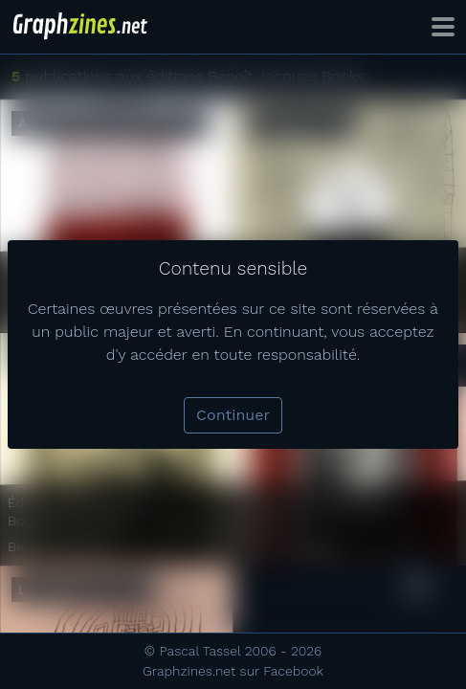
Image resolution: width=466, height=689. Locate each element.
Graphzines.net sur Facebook (233, 670)
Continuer (233, 415)
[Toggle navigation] (443, 26)
